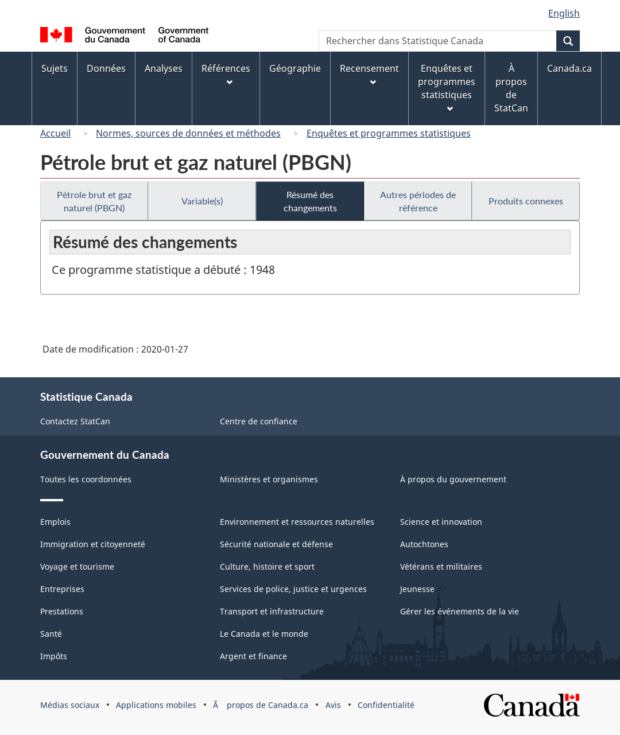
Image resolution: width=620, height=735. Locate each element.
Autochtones (424, 544)
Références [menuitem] (226, 74)
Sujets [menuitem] (54, 68)
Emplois (55, 521)
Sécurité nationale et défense (276, 544)
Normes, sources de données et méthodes (188, 133)
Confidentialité (386, 704)
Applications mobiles (156, 704)
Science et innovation (441, 521)
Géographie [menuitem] (295, 68)
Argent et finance (253, 656)
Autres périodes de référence (418, 201)
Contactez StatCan (75, 421)
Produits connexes (526, 200)
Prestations (61, 611)
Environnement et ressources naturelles (297, 521)
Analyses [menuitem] (164, 68)
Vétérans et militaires (441, 566)
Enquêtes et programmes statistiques (389, 133)
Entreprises (62, 588)
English (564, 13)
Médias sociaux (69, 704)
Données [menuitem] (106, 68)
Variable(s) (202, 200)
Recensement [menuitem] (369, 74)
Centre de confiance (258, 421)
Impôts (53, 656)
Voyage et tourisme (77, 566)
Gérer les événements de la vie (459, 611)
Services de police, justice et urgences (293, 588)
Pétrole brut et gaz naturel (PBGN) (94, 201)
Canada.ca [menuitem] (569, 68)
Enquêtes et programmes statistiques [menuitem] (446, 87)
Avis (333, 704)
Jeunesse (417, 588)
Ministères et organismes (269, 479)
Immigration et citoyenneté (92, 544)
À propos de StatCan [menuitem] (511, 88)
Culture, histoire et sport (267, 566)
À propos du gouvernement (453, 479)
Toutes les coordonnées (85, 479)
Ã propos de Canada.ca (260, 704)
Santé (51, 633)
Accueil (55, 133)
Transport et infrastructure (272, 611)
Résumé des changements (310, 201)
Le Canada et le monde (264, 633)
